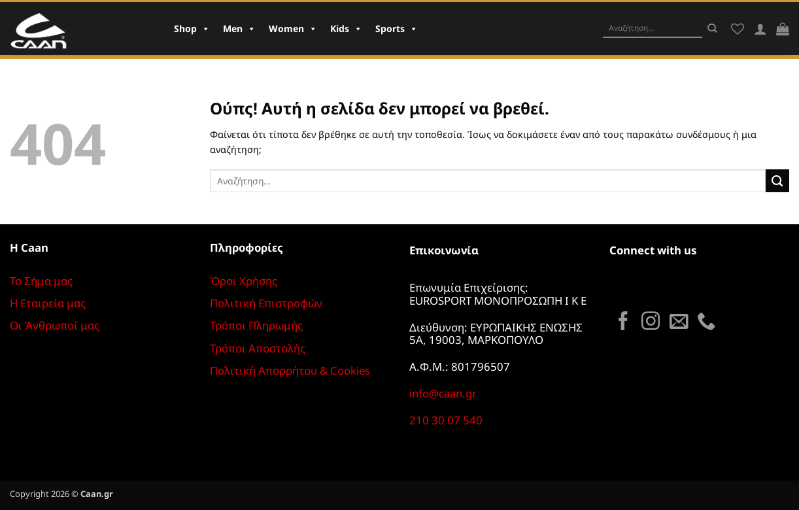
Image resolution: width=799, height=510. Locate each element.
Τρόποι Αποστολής (257, 348)
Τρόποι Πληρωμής (256, 325)
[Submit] (712, 28)
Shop (192, 28)
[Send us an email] (679, 322)
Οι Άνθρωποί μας (54, 325)
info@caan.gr (443, 393)
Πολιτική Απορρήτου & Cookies (290, 370)
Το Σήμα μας (41, 280)
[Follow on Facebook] (623, 322)
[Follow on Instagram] (650, 322)
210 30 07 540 (446, 420)
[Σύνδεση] (760, 28)
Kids (346, 28)
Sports (396, 28)
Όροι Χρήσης (243, 280)
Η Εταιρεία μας (48, 303)
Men (239, 28)
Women (293, 28)
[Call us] (706, 322)
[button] (782, 28)
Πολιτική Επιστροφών (266, 303)
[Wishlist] (737, 28)
